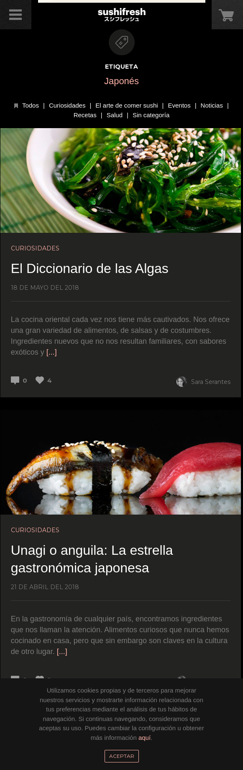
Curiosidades (67, 105)
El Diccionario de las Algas (90, 268)
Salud (115, 114)
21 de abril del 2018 (45, 587)
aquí (144, 737)
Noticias (212, 105)
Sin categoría (151, 114)
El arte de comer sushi (126, 105)
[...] (51, 352)
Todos (30, 105)
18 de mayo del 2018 (45, 287)
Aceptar (121, 756)
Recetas (85, 114)
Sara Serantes (203, 382)
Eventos (179, 105)
